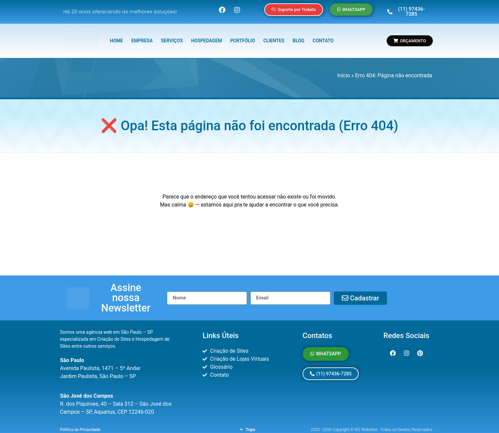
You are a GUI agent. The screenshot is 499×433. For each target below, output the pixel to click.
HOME (116, 37)
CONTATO (323, 37)
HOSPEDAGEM (206, 37)
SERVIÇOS (172, 37)
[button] (125, 289)
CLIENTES (273, 37)
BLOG (298, 37)
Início (343, 72)
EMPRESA (142, 37)
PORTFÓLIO (242, 37)
